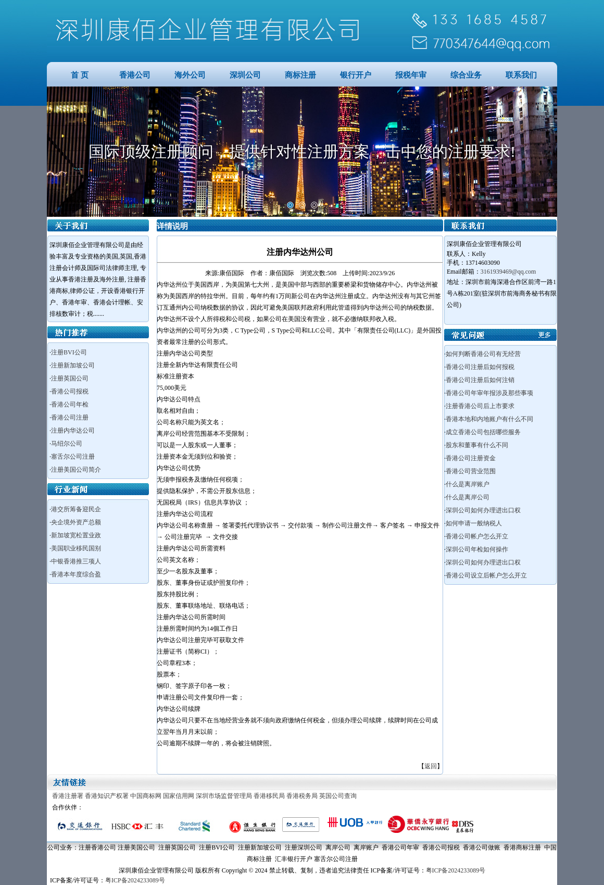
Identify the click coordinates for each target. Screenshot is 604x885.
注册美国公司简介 (76, 469)
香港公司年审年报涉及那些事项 (489, 393)
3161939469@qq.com (508, 271)
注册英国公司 (70, 378)
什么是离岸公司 (467, 497)
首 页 (80, 75)
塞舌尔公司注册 (73, 456)
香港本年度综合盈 (76, 574)
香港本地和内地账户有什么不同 (489, 419)
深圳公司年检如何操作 (477, 549)
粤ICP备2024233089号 (456, 870)
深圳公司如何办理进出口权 (483, 510)
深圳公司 (245, 75)
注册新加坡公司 (73, 365)
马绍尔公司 (66, 443)
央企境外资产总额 (76, 522)
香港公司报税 (70, 391)
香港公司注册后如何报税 (480, 367)
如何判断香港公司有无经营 (483, 354)
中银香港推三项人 (76, 561)
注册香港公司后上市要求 (480, 406)
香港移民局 (269, 796)
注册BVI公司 (69, 352)
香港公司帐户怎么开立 (477, 536)
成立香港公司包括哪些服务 (483, 432)
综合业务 (466, 75)
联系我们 (521, 75)
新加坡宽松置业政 (76, 535)
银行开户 (355, 75)
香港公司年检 (70, 404)
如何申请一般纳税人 (474, 523)
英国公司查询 (338, 796)
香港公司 (134, 75)
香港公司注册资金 (471, 458)
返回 (430, 766)
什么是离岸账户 (467, 484)
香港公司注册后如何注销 (480, 380)
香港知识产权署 (107, 796)
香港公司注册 (70, 417)
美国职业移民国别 (76, 548)
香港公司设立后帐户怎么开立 (486, 575)
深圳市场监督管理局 (224, 796)
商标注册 (300, 75)
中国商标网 (145, 796)
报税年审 (410, 75)
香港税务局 (302, 796)
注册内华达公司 (73, 430)
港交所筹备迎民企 (76, 509)
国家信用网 (178, 796)
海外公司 (190, 75)
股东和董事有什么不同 (477, 445)
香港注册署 (67, 796)
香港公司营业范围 (471, 471)
